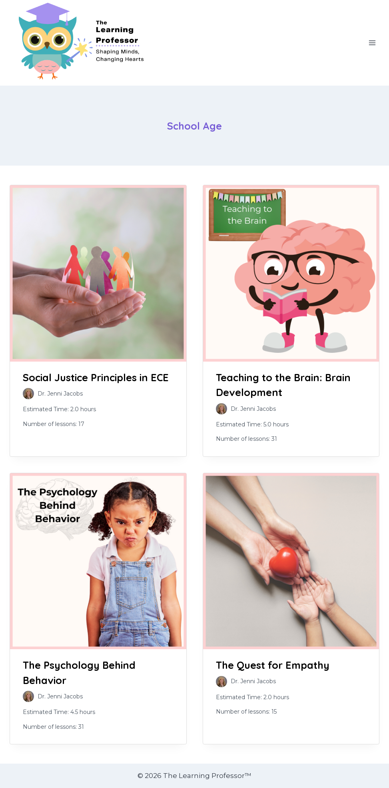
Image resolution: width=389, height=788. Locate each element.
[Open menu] (372, 43)
